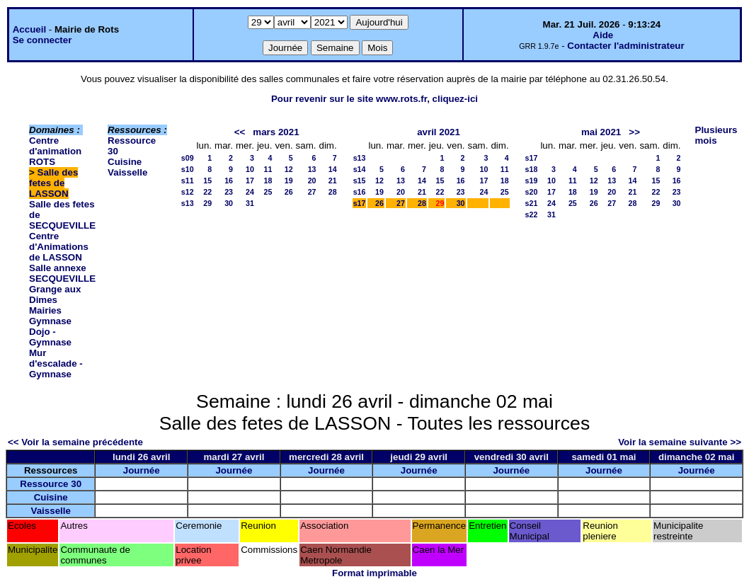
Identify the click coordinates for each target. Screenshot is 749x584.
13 (312, 169)
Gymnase (50, 321)
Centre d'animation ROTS (55, 151)
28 (332, 192)
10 (250, 169)
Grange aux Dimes (55, 294)
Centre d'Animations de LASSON (58, 247)
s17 (359, 203)
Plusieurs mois (716, 135)
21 (332, 180)
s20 (531, 192)
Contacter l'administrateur (625, 45)
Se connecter (42, 40)
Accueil (29, 29)
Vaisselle (127, 172)
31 (250, 203)
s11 (187, 180)
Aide (603, 35)
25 (268, 192)
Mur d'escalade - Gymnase (56, 363)
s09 (187, 158)
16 (228, 180)
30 (228, 203)
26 (289, 192)
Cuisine (125, 161)
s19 (531, 180)
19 (289, 180)
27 (312, 192)
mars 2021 (276, 132)
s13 (187, 203)
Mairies (45, 310)
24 (250, 192)
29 (207, 203)
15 (207, 180)
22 (207, 192)
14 (332, 169)
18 (268, 180)
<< (240, 132)
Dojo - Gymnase (50, 337)
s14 (359, 169)
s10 (187, 169)
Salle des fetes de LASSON (53, 183)
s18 (531, 169)
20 (312, 180)
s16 (359, 192)
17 (250, 180)
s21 (531, 203)
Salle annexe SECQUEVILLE (62, 273)
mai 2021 (601, 132)
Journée (141, 470)
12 (289, 169)
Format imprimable (374, 573)
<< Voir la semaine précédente (75, 442)
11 (268, 169)
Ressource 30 (50, 484)
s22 (531, 214)
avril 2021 (438, 132)
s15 (359, 180)
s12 (187, 192)
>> (634, 132)
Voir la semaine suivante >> (679, 442)
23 (228, 192)
